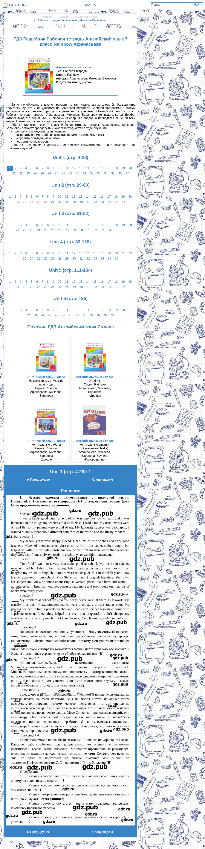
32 (91, 173)
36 (120, 173)
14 (87, 168)
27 (56, 173)
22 (21, 173)
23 (28, 173)
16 (102, 168)
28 (63, 173)
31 (84, 173)
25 (42, 173)
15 (95, 168)
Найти (198, 4)
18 (116, 168)
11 (66, 168)
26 (49, 173)
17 (109, 168)
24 (35, 173)
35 (113, 173)
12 (73, 168)
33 (98, 173)
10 (59, 168)
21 (14, 173)
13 (80, 168)
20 (130, 168)
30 (77, 173)
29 (70, 173)
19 (123, 168)
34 (106, 173)
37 (127, 173)
